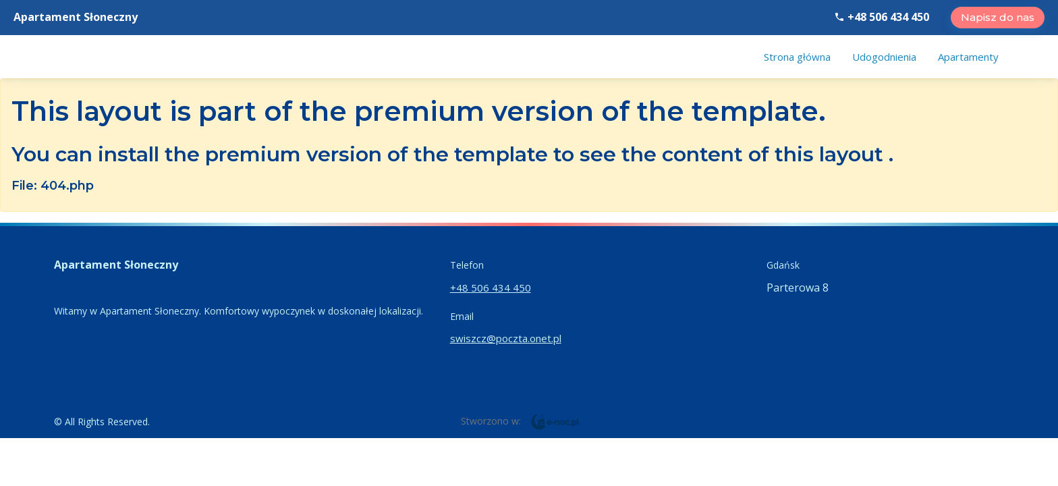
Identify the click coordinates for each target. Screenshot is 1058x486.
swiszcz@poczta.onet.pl (505, 338)
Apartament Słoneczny (75, 16)
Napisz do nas (997, 17)
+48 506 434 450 (881, 16)
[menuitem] (797, 56)
